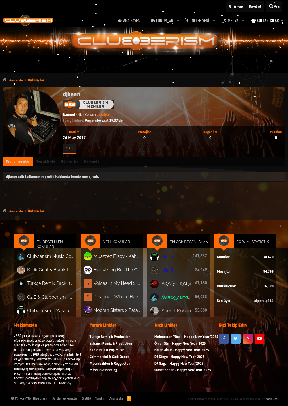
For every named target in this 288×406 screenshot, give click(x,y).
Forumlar (164, 20)
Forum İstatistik (248, 245)
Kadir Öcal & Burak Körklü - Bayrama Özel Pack (54, 271)
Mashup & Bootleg (103, 373)
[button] (178, 20)
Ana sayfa (131, 20)
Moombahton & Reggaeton (110, 366)
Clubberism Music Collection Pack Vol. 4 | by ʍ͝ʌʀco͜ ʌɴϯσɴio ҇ (54, 259)
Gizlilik (86, 398)
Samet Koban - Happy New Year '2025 (182, 373)
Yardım (100, 398)
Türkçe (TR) (21, 398)
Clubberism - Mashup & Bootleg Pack (54, 310)
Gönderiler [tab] (69, 161)
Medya (233, 20)
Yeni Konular (118, 245)
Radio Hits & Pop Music (107, 353)
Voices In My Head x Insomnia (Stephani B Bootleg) (118, 284)
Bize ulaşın (40, 398)
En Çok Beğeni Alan (187, 245)
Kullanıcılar (268, 20)
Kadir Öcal (272, 399)
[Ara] (274, 6)
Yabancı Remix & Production (111, 346)
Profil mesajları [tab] (18, 161)
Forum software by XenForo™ (221, 399)
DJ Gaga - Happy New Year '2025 (179, 366)
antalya (103, 114)
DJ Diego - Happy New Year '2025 (179, 360)
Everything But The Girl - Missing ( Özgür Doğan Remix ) (118, 271)
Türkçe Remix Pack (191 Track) (54, 284)
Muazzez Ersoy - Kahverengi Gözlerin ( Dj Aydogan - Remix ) (118, 258)
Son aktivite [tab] (45, 161)
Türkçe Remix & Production (110, 340)
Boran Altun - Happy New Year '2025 (181, 353)
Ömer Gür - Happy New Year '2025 (180, 346)
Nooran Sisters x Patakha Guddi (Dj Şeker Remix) (118, 310)
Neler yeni (200, 20)
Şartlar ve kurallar (65, 398)
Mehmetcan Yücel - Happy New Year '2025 (186, 340)
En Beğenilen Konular (53, 247)
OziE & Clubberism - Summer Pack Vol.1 (54, 297)
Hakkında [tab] (91, 161)
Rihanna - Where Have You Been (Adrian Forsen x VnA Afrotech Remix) (118, 297)
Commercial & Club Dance (109, 360)
